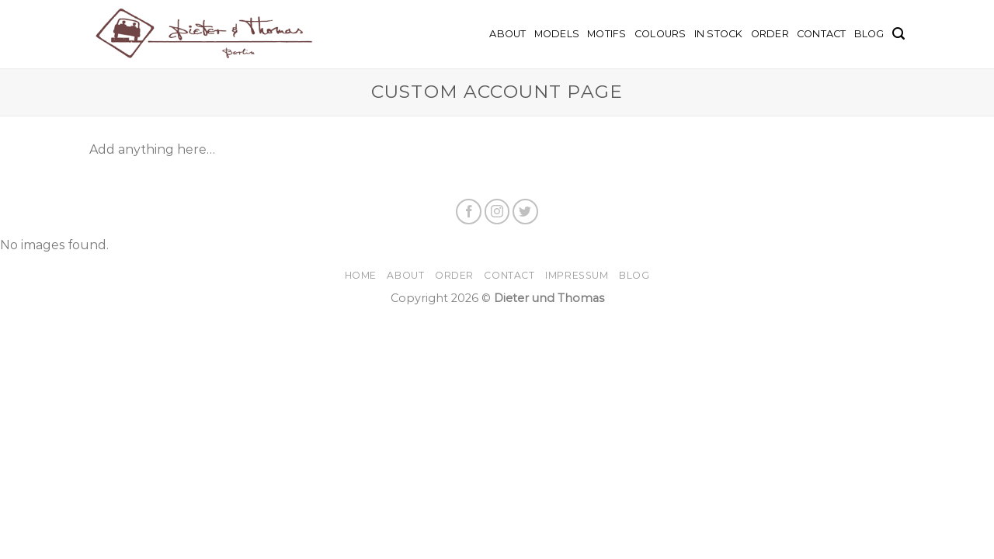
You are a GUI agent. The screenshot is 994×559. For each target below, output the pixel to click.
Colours (660, 34)
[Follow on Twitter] (525, 211)
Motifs (607, 34)
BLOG (869, 34)
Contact (821, 34)
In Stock (718, 34)
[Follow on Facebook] (468, 211)
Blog (634, 275)
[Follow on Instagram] (497, 211)
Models (557, 34)
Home (361, 275)
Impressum (577, 275)
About (507, 34)
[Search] (898, 34)
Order (770, 34)
